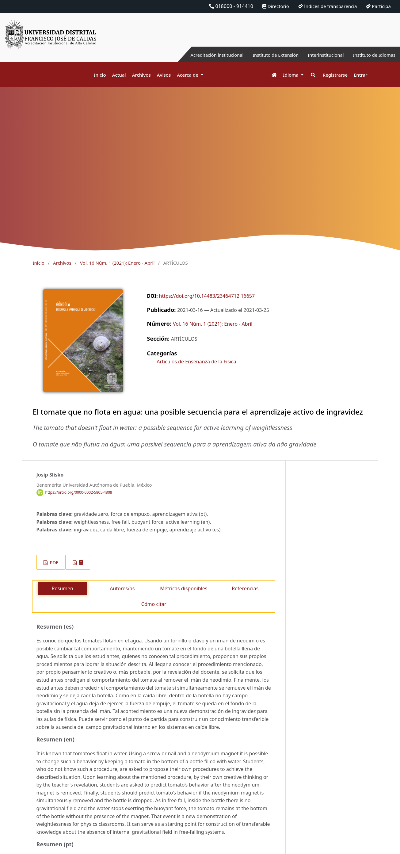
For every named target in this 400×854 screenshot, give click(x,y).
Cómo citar (153, 604)
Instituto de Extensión (266, 55)
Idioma (291, 75)
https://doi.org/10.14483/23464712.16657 (207, 296)
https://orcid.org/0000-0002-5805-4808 (78, 492)
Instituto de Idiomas (372, 55)
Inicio (100, 75)
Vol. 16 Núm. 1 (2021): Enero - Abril (117, 263)
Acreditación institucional (202, 55)
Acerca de (188, 75)
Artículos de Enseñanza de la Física (196, 361)
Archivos (141, 75)
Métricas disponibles (183, 588)
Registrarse (335, 75)
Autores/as (122, 588)
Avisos (164, 75)
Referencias (245, 588)
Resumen (62, 588)
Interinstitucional (320, 55)
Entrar (360, 75)
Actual (119, 75)
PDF (53, 562)
